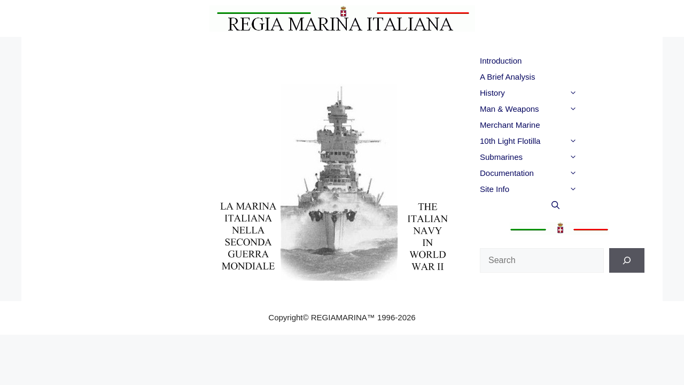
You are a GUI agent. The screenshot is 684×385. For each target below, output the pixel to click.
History (550, 93)
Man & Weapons (550, 109)
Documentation (550, 173)
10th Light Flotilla (550, 141)
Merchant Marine (510, 124)
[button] (592, 93)
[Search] (626, 260)
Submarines (550, 157)
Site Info (550, 189)
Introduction (501, 60)
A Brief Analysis (507, 76)
